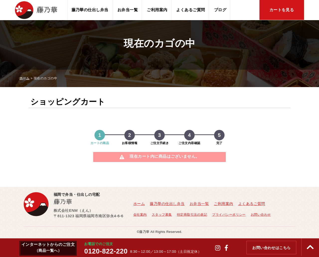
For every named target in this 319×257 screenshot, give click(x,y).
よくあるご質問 (190, 10)
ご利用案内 (157, 10)
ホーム (139, 204)
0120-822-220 (106, 251)
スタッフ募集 (162, 214)
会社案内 (140, 214)
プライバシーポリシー (229, 214)
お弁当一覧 (127, 10)
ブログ (220, 10)
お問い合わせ (261, 214)
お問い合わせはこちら (271, 248)
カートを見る (281, 10)
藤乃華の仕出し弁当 (90, 10)
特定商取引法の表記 (192, 214)
